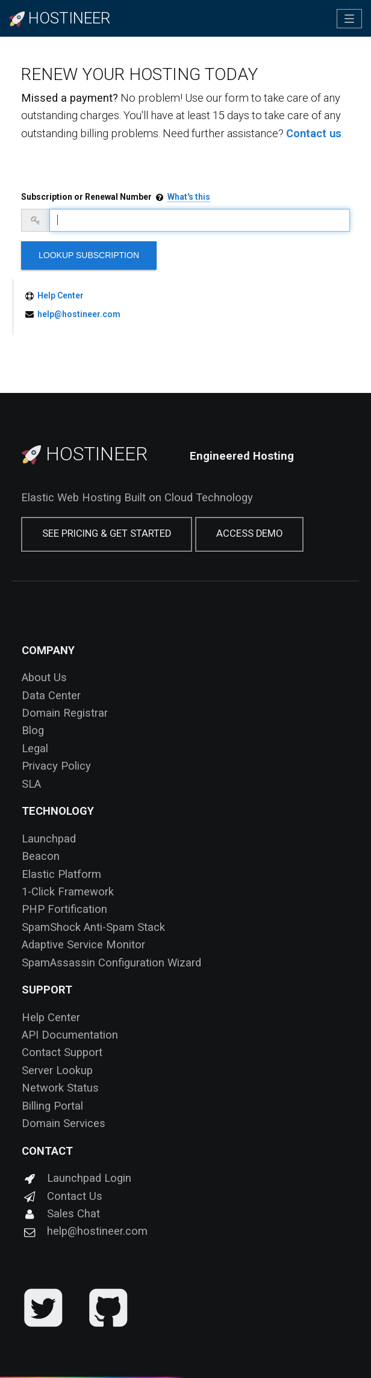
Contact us (313, 133)
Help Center (60, 295)
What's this (188, 197)
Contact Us (62, 1196)
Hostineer (85, 453)
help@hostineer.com (78, 314)
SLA (31, 783)
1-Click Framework (68, 891)
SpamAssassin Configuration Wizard (111, 962)
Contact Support (62, 1052)
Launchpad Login (76, 1178)
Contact (47, 1151)
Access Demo (249, 533)
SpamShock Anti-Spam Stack (93, 927)
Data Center (51, 695)
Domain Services (63, 1123)
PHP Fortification (64, 909)
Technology (58, 811)
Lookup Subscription (89, 255)
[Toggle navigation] (349, 18)
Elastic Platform (61, 874)
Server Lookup (57, 1070)
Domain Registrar (65, 712)
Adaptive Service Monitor (83, 944)
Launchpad (49, 838)
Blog (33, 730)
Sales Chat (61, 1213)
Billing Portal (52, 1105)
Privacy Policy (56, 765)
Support (47, 989)
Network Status (60, 1087)
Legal (35, 748)
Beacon (41, 856)
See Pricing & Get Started (106, 533)
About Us (44, 677)
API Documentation (70, 1034)
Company (48, 650)
